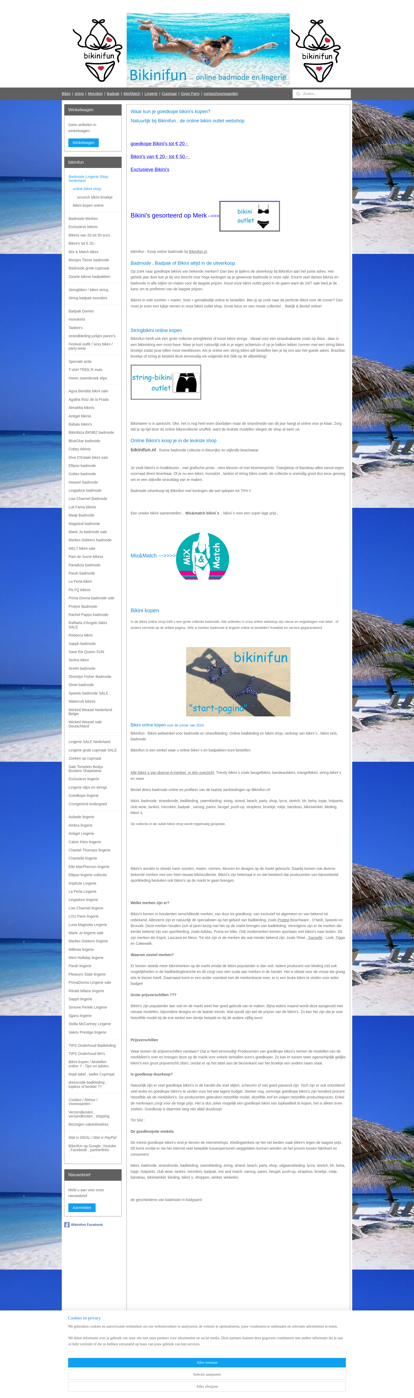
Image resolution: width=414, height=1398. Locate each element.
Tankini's (76, 328)
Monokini (95, 93)
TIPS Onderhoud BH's (87, 1054)
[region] (172, 1380)
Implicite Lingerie (82, 883)
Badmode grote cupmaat (89, 268)
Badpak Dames (81, 311)
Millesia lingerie (81, 949)
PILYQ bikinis (80, 590)
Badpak (113, 93)
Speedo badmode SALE (88, 693)
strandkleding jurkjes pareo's (92, 336)
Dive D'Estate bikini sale (88, 457)
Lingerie (151, 93)
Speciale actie (80, 361)
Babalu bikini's (80, 424)
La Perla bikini (80, 581)
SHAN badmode (82, 668)
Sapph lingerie (80, 999)
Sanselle (314, 938)
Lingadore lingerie (83, 900)
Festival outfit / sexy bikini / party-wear (91, 346)
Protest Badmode (83, 606)
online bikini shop (87, 189)
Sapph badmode (82, 644)
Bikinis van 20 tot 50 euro (89, 235)
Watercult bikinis (82, 701)
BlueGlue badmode (84, 441)
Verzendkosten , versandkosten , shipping (89, 1114)
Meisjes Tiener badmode (89, 260)
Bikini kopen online (88, 205)
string (79, 93)
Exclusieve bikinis (83, 227)
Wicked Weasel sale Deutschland (85, 724)
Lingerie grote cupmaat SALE (93, 750)
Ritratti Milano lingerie (86, 991)
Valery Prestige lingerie (87, 1032)
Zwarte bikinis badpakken (89, 276)
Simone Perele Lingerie (88, 1007)
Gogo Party (190, 93)
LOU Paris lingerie (84, 916)
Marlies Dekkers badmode (90, 540)
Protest (283, 920)
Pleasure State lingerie (87, 974)
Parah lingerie (80, 966)
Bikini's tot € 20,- (82, 243)
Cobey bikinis (80, 449)
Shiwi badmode (81, 685)
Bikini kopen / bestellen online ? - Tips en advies (89, 1064)
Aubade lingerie (81, 817)
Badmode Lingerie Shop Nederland (88, 179)
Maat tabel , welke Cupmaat (92, 1074)
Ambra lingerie (80, 825)
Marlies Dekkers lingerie (88, 941)
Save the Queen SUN (86, 652)
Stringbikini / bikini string (88, 290)
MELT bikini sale (82, 548)
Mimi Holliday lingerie (86, 958)
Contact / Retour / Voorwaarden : (83, 1102)
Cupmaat (169, 93)
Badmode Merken (83, 218)
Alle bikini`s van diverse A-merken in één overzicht (172, 772)
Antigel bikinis (80, 416)
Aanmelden (82, 1208)
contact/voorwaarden (221, 93)
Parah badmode (82, 573)
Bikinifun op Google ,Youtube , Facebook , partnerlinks (92, 1148)
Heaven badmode (83, 482)
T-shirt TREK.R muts (85, 370)
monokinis (77, 319)
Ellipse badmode (82, 466)
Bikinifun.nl (198, 251)
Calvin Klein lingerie (85, 842)
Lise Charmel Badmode (88, 498)
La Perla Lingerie (83, 891)
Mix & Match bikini (83, 252)
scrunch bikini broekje (95, 197)
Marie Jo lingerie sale (86, 933)
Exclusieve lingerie (84, 779)
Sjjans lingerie (80, 1016)
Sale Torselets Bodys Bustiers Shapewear (86, 769)
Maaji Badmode (81, 515)
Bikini (66, 93)
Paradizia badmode (85, 565)
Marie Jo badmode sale (88, 532)
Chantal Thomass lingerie (90, 850)
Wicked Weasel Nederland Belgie (90, 712)
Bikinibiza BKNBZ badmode (91, 432)
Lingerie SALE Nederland (89, 742)
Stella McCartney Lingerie (90, 1024)
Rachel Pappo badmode (88, 615)
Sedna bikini (79, 660)
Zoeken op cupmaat (85, 758)
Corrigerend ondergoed (88, 804)
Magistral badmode (84, 524)
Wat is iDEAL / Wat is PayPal (92, 1137)
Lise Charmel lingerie (86, 908)
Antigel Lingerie (81, 833)
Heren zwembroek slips (88, 378)
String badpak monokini (88, 298)
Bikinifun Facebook (83, 1225)
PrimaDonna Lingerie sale (90, 982)
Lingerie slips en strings (88, 787)
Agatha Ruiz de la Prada (89, 399)
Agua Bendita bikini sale (88, 391)
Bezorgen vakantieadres (89, 1124)
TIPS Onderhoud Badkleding (92, 1045)
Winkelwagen (84, 143)
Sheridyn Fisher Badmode (90, 676)
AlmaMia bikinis (81, 408)
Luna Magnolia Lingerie (88, 925)
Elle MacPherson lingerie (89, 867)
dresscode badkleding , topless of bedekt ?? (88, 1084)
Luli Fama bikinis (82, 507)
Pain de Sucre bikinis (86, 557)
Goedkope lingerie (84, 795)
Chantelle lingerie (83, 858)
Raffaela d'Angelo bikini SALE (88, 625)
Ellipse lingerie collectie (88, 875)
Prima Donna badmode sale (92, 598)
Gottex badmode (82, 474)
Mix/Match (132, 93)
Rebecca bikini (81, 635)
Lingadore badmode (85, 490)
